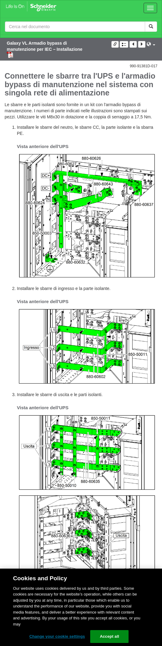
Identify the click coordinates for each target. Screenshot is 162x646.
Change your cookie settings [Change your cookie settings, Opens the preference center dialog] (57, 636)
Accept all (109, 636)
